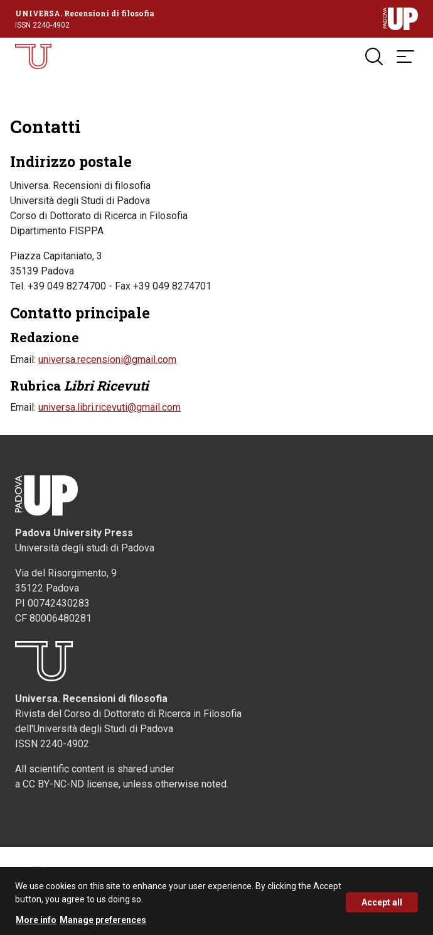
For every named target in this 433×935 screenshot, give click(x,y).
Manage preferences (103, 924)
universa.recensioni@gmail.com (107, 359)
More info (36, 924)
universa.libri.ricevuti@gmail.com (109, 407)
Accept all (381, 907)
